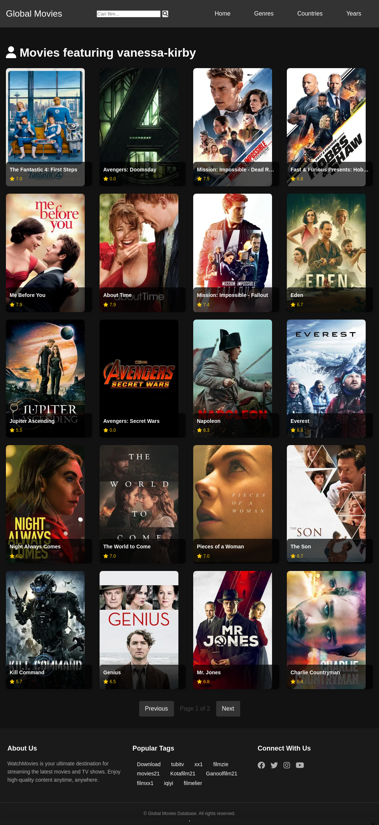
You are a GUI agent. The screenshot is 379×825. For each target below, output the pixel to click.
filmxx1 (145, 783)
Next (228, 708)
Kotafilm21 (182, 773)
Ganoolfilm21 (222, 773)
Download (149, 764)
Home (223, 13)
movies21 (148, 773)
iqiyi (168, 783)
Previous (156, 708)
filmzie (220, 764)
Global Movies (34, 14)
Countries (309, 13)
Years (353, 13)
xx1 (198, 764)
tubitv (177, 764)
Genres (264, 13)
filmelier (193, 783)
